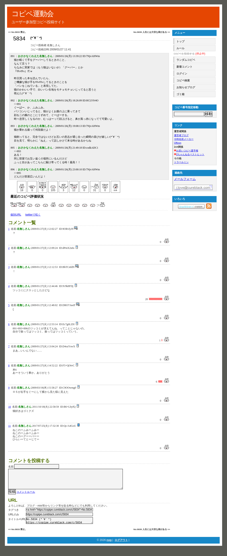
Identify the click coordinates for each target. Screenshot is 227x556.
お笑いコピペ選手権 (187, 150)
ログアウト (121, 545)
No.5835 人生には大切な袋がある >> (151, 32)
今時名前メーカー (184, 139)
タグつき (13, 514)
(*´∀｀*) (36, 38)
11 (9, 425)
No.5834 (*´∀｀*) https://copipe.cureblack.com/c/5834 (59, 526)
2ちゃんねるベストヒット (190, 154)
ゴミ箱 (180, 94)
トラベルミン (181, 162)
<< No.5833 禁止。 (17, 32)
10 (9, 406)
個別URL (15, 214)
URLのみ (13, 519)
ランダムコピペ (185, 59)
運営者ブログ (181, 135)
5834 (19, 38)
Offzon (177, 142)
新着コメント (184, 66)
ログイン (181, 73)
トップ (180, 41)
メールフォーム (185, 179)
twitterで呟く (33, 214)
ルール (180, 48)
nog (109, 545)
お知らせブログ (185, 87)
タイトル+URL (17, 523)
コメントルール (25, 496)
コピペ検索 (183, 80)
